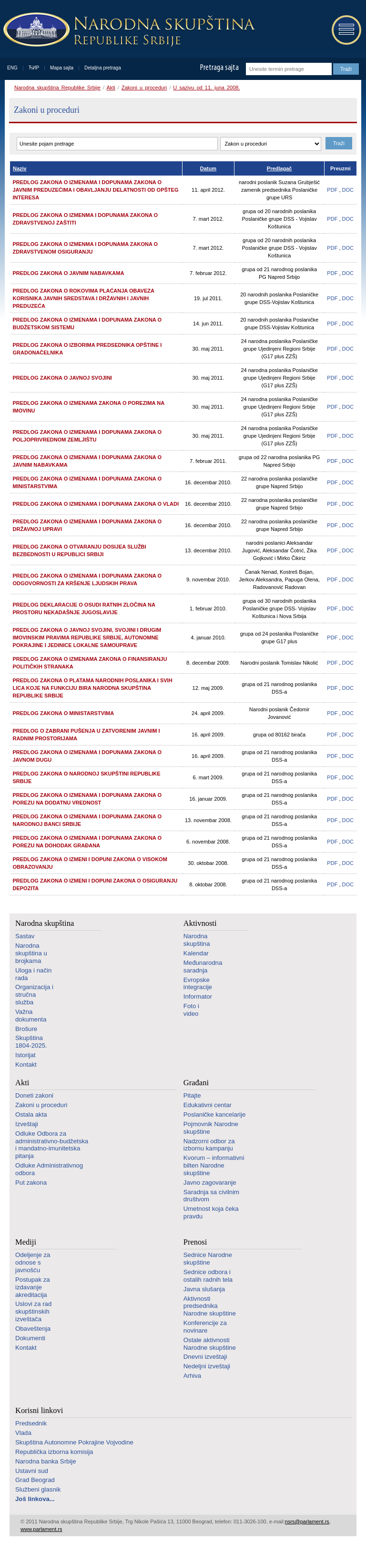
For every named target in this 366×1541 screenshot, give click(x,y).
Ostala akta (31, 1114)
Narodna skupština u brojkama (31, 953)
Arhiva (192, 1375)
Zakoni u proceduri (144, 87)
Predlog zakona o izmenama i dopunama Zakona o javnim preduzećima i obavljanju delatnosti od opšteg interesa (96, 189)
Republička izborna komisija (54, 1451)
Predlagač (279, 168)
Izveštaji (26, 1124)
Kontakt (26, 1064)
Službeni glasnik (38, 1489)
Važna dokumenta (30, 1015)
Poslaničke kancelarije (214, 1114)
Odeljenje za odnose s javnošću (32, 1262)
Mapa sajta (61, 67)
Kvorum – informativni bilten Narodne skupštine (213, 1165)
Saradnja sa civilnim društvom (211, 1195)
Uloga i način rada (33, 974)
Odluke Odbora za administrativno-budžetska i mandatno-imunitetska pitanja (51, 1144)
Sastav (24, 936)
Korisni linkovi (39, 1410)
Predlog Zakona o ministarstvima (63, 713)
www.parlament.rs (41, 1529)
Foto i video (191, 1009)
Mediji (25, 1242)
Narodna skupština (44, 923)
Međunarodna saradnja (202, 966)
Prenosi (195, 1242)
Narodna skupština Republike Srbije (57, 87)
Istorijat (25, 1055)
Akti (110, 87)
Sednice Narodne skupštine (207, 1258)
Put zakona (31, 1182)
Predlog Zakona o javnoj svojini (62, 378)
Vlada (23, 1432)
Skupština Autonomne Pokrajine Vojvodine (74, 1442)
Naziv (20, 168)
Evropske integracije (197, 983)
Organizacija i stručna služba (34, 994)
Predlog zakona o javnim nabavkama (68, 273)
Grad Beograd (35, 1479)
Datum (208, 168)
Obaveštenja (33, 1328)
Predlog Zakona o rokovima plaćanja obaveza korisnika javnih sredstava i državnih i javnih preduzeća (83, 298)
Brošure (26, 1028)
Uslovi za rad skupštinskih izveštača (33, 1311)
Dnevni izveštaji (205, 1356)
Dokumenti (30, 1338)
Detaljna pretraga (102, 67)
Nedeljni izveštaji (206, 1366)
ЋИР (34, 67)
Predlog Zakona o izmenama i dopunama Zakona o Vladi (96, 504)
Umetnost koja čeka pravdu (211, 1212)
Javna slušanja (204, 1289)
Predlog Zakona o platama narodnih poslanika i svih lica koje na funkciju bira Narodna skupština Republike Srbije (93, 687)
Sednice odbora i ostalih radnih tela (208, 1275)
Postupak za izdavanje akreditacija (32, 1287)
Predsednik (31, 1423)
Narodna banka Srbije (45, 1461)
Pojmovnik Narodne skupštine (210, 1127)
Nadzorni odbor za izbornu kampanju (209, 1145)
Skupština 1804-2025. (31, 1041)
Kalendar (196, 953)
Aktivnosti (200, 923)
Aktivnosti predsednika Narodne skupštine (209, 1306)
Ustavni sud (31, 1470)
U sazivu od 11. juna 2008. (206, 87)
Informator (197, 996)
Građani (196, 1082)
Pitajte (192, 1095)
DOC (348, 190)
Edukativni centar (207, 1105)
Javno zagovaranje (209, 1182)
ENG (12, 67)
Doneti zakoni (34, 1095)
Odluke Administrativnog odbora (49, 1169)
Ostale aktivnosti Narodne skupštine (209, 1343)
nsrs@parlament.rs (307, 1521)
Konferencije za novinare (205, 1326)
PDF (332, 190)
